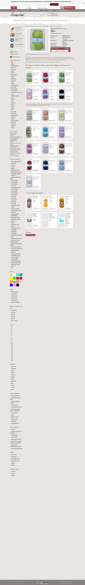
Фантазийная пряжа (16, 262)
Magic (12, 97)
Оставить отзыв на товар (30, 235)
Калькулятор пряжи (19, 44)
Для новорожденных (16, 187)
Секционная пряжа (15, 253)
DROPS (13, 72)
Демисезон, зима (15, 458)
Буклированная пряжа (16, 171)
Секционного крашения (17, 448)
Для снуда (13, 196)
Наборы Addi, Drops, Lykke (15, 148)
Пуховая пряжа (15, 250)
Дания (12, 370)
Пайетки (13, 226)
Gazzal (12, 76)
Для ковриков (14, 184)
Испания (13, 374)
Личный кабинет (18, 33)
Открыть (35, 208)
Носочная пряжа (15, 224)
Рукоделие (13, 421)
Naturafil (13, 102)
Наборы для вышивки (14, 151)
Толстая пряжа (14, 257)
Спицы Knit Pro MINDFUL (15, 137)
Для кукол (13, 185)
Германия (13, 368)
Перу (12, 383)
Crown (12, 71)
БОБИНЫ (13, 122)
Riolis (12, 104)
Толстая (13, 473)
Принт (12, 236)
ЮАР (12, 389)
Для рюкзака (14, 191)
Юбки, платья (14, 419)
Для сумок (13, 198)
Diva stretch (35, 196)
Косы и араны (14, 404)
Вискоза (13, 175)
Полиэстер (13, 233)
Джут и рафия (14, 180)
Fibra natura (14, 74)
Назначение (36, 20)
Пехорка (13, 125)
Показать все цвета (59, 50)
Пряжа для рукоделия (16, 248)
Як (11, 268)
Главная (16, 10)
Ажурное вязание (15, 395)
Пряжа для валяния (16, 161)
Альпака (13, 164)
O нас (44, 10)
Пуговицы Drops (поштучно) (15, 153)
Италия (13, 376)
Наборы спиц (12, 154)
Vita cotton (13, 111)
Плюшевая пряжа (15, 228)
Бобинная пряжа (15, 170)
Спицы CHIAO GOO (14, 146)
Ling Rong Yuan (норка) (17, 92)
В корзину (35, 82)
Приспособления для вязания (15, 149)
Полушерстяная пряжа (16, 235)
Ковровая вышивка (13, 140)
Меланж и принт (15, 208)
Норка (12, 222)
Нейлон (13, 221)
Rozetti (12, 106)
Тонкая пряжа (14, 259)
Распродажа (54, 20)
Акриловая (13, 163)
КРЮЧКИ (12, 141)
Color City (13, 69)
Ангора (13, 166)
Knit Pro (13, 83)
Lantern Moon (14, 90)
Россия (13, 385)
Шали (12, 414)
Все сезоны (14, 454)
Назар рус (13, 124)
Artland (12, 64)
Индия (12, 372)
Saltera (12, 108)
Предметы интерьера (16, 407)
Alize (12, 62)
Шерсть (13, 266)
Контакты (50, 10)
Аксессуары (44, 20)
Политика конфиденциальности (66, 581)
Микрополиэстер (15, 214)
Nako (12, 101)
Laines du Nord (14, 85)
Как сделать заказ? (25, 10)
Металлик (13, 212)
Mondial (13, 99)
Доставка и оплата (36, 10)
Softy (50, 196)
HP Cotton (13, 80)
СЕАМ (12, 127)
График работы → (55, 14)
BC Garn (13, 67)
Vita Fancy (13, 113)
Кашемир (13, 201)
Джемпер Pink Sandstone (42, 8)
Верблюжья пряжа (15, 173)
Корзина (69, 7)
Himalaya (13, 78)
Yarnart (12, 118)
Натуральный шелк (16, 219)
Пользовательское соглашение (66, 582)
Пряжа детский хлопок (16, 238)
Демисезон (13, 456)
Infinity (12, 81)
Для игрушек (14, 182)
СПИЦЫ (11, 135)
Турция (13, 387)
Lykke (12, 94)
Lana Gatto (13, 87)
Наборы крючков (13, 134)
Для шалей (14, 199)
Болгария (13, 366)
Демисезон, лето (15, 460)
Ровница (13, 252)
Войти (14, 7)
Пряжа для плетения (16, 246)
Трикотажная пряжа (16, 260)
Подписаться (35, 120)
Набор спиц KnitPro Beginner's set (16, 136)
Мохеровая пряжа (15, 217)
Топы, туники (14, 412)
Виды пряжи (27, 20)
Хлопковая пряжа (15, 264)
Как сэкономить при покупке (61, 10)
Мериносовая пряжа (16, 210)
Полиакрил (13, 229)
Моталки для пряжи (13, 132)
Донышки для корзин (14, 150)
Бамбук (13, 168)
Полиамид (13, 231)
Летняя (13, 465)
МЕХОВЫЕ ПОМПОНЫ (14, 145)
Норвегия (13, 381)
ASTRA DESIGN (15, 65)
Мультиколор (14, 435)
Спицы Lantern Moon (14, 139)
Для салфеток (14, 192)
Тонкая (12, 475)
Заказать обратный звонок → (53, 15)
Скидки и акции (18, 27)
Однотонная (14, 437)
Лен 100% (13, 203)
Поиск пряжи (32, 13)
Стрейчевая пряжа (15, 255)
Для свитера (14, 194)
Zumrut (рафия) (15, 120)
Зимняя (13, 463)
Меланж (13, 429)
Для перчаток (14, 189)
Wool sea (13, 116)
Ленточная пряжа (15, 205)
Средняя (13, 471)
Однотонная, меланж (16, 439)
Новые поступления (63, 20)
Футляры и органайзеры (14, 155)
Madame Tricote (15, 95)
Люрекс (13, 206)
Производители (17, 20)
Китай (12, 379)
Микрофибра (14, 215)
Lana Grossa (14, 88)
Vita (12, 109)
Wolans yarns (14, 115)
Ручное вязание (15, 423)
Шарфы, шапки (15, 416)
